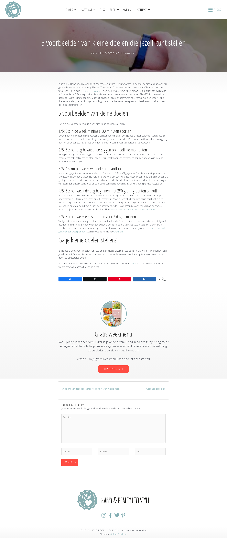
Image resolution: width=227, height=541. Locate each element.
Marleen (94, 52)
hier (134, 263)
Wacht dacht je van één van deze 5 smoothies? (135, 209)
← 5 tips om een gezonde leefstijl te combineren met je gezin (90, 388)
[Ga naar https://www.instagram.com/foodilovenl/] (97, 518)
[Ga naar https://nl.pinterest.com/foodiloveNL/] (129, 518)
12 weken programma (91, 90)
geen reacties (130, 52)
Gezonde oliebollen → (156, 388)
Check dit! (119, 231)
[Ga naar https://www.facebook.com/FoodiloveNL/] (108, 518)
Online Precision (118, 537)
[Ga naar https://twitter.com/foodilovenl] (118, 518)
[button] (113, 369)
